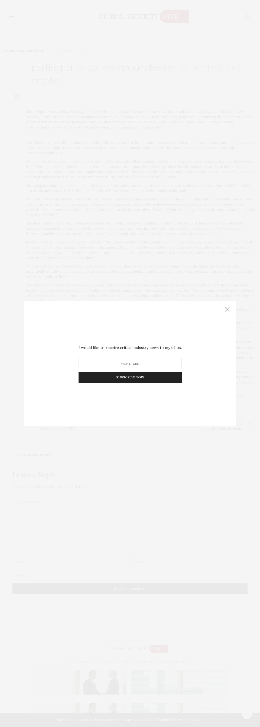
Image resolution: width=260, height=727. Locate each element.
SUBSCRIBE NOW (130, 377)
